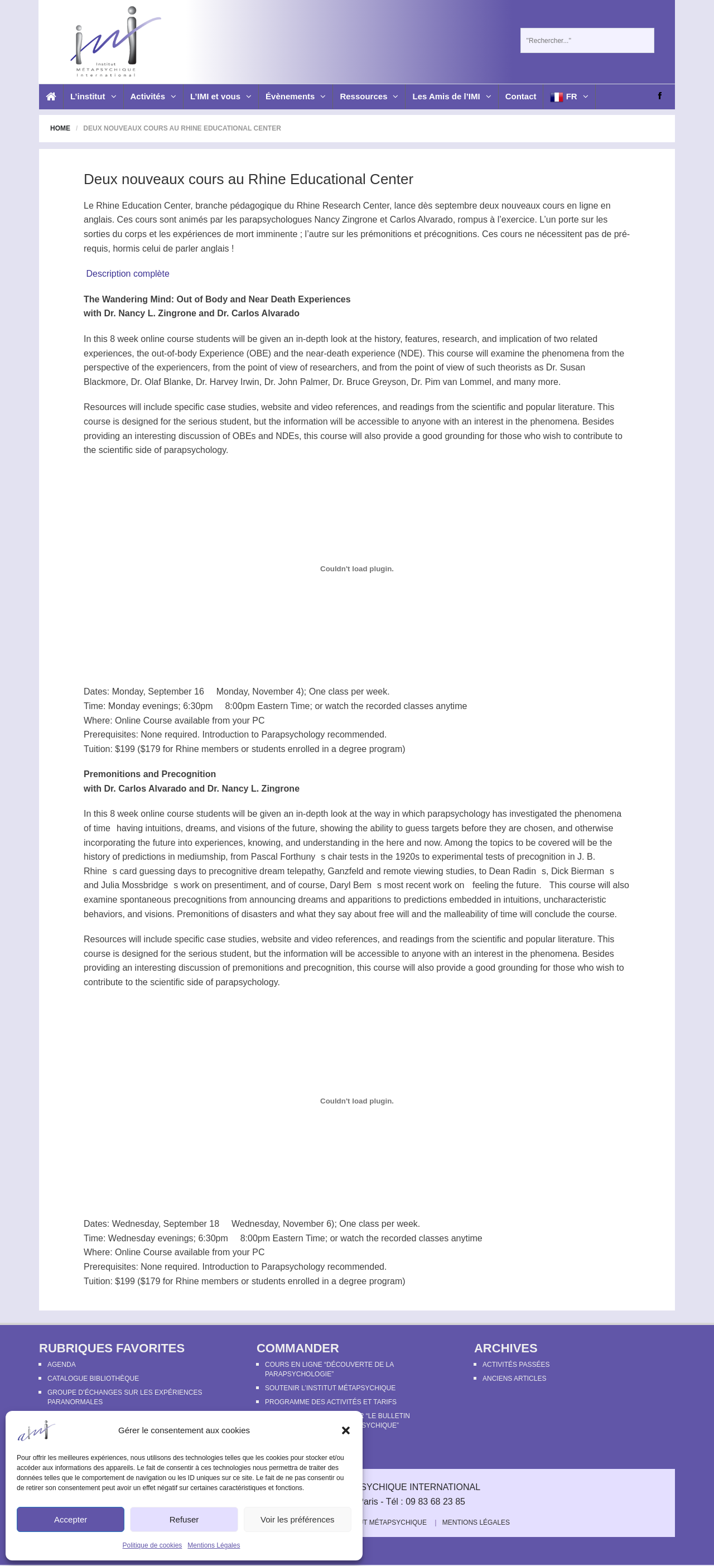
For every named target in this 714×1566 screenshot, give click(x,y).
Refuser (184, 1519)
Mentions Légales (213, 1545)
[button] (345, 1430)
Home (60, 128)
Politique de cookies (152, 1545)
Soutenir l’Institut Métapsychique (330, 1388)
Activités (154, 96)
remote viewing (413, 871)
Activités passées (516, 1365)
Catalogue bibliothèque (93, 1378)
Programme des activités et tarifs (331, 1402)
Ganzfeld (346, 871)
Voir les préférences (297, 1519)
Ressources (369, 96)
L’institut (93, 96)
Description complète (127, 273)
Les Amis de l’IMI (451, 96)
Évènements (296, 96)
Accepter (70, 1519)
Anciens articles (514, 1378)
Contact (521, 96)
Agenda (61, 1365)
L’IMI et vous (221, 96)
